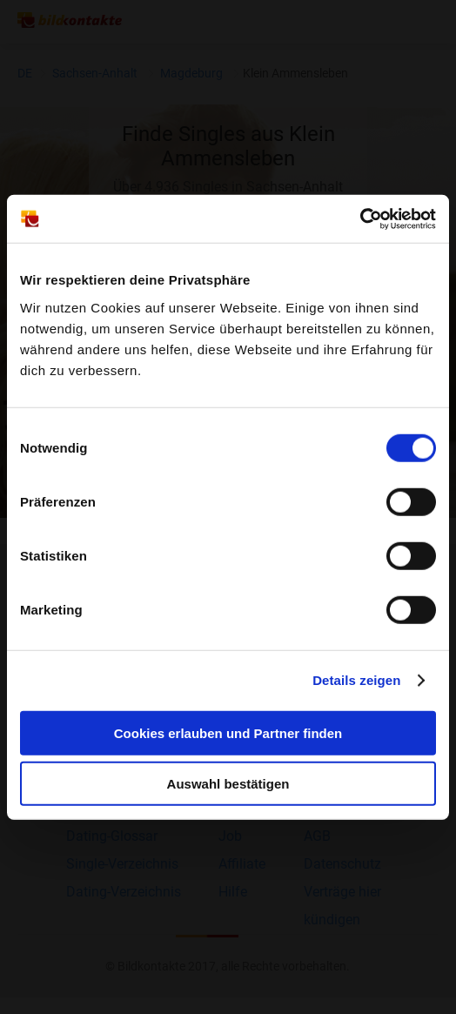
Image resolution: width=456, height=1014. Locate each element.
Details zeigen (356, 680)
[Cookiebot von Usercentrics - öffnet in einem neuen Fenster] (360, 218)
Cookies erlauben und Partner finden (228, 732)
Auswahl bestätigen (228, 783)
